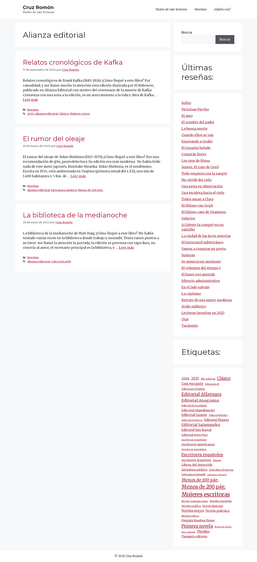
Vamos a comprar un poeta (203, 249)
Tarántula (189, 326)
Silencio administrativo (200, 281)
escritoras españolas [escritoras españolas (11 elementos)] (194, 439)
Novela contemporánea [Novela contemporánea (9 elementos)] (194, 501)
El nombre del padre (197, 122)
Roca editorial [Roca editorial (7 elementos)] (188, 532)
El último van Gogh (197, 205)
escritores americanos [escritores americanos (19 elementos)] (198, 444)
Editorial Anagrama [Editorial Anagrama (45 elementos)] (200, 400)
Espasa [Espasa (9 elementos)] (217, 460)
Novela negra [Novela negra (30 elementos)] (192, 510)
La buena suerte (194, 129)
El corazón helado (196, 148)
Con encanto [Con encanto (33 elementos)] (192, 384)
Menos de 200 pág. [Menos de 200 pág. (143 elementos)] (203, 487)
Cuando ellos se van (197, 135)
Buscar (186, 32)
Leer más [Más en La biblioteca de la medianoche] (126, 248)
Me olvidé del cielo (196, 180)
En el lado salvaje (195, 287)
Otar (185, 319)
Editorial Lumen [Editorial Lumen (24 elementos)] (194, 415)
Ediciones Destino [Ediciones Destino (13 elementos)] (193, 389)
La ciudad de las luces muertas (206, 236)
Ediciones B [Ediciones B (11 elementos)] (212, 384)
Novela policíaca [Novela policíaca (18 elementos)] (217, 511)
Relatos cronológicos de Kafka (73, 62)
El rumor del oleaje (54, 139)
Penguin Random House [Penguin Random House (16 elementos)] (198, 520)
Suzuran (188, 255)
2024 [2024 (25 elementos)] (185, 378)
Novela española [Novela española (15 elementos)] (221, 501)
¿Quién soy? (222, 9)
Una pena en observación (202, 186)
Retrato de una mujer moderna (206, 300)
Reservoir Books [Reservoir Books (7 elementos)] (223, 527)
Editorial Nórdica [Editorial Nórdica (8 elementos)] (218, 415)
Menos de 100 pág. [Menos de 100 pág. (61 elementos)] (200, 479)
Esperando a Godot (196, 141)
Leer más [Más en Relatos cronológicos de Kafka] (30, 100)
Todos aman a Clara (197, 199)
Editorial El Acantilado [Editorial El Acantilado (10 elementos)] (194, 405)
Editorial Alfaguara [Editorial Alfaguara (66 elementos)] (201, 394)
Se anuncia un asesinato (201, 262)
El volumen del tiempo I (201, 268)
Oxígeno (188, 218)
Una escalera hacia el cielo (202, 193)
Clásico (64, 113)
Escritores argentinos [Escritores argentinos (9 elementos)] (194, 449)
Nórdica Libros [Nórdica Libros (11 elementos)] (190, 515)
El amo (187, 116)
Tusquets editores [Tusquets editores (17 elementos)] (194, 536)
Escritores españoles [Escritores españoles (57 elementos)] (202, 454)
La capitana (191, 294)
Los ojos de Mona (195, 161)
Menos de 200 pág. (90, 190)
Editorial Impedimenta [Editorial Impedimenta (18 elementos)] (198, 410)
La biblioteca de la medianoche (75, 215)
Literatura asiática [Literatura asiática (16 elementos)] (194, 469)
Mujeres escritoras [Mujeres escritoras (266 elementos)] (205, 494)
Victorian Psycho (195, 109)
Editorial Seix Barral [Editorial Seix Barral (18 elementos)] (196, 430)
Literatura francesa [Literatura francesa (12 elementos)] (221, 469)
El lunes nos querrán (198, 274)
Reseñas (201, 9)
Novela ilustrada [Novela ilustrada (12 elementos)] (212, 506)
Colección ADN (61, 261)
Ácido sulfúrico (193, 306)
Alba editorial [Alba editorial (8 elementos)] (208, 379)
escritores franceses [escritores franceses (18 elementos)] (196, 460)
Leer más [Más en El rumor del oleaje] (78, 176)
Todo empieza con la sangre (204, 173)
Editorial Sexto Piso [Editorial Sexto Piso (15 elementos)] (194, 435)
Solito (186, 103)
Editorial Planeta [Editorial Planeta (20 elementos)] (216, 420)
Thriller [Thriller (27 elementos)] (203, 532)
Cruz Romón (38, 7)
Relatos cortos (80, 113)
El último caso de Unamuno (203, 212)
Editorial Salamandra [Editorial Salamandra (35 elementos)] (200, 425)
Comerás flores (193, 154)
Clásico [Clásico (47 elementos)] (224, 378)
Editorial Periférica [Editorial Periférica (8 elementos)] (191, 420)
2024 (30, 113)
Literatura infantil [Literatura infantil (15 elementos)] (193, 474)
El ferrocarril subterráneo (202, 242)
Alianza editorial (46, 113)
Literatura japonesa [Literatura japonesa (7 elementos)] (217, 475)
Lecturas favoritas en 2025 (203, 313)
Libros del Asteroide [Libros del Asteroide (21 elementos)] (196, 465)
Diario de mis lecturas (171, 9)
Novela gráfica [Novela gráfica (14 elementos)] (191, 506)
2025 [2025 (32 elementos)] (195, 378)
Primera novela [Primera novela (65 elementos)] (197, 526)
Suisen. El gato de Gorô (200, 167)
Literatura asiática (64, 190)
